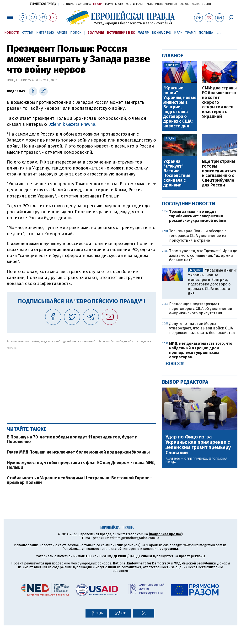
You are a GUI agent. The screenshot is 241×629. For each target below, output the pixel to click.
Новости (11, 33)
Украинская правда (43, 3)
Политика (67, 4)
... (219, 31)
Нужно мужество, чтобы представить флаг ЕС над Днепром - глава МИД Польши (81, 465)
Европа (97, 4)
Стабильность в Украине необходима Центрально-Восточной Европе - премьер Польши (79, 480)
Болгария (95, 33)
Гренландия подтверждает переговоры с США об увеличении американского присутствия (200, 308)
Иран (178, 33)
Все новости (175, 363)
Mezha (195, 4)
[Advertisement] (81, 382)
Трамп (190, 33)
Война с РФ (161, 33)
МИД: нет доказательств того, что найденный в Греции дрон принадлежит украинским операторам (200, 350)
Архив (62, 33)
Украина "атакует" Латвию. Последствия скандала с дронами (176, 173)
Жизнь (159, 4)
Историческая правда (139, 4)
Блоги (119, 4)
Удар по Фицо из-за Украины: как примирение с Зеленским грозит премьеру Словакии (198, 444)
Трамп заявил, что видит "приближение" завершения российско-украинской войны (197, 216)
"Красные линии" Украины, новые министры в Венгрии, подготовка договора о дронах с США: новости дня (179, 107)
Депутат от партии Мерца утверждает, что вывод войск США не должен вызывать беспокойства (202, 328)
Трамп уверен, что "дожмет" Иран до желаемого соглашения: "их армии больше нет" (203, 255)
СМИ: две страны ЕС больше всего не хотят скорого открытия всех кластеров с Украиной (219, 102)
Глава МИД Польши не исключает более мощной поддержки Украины (78, 452)
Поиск (75, 33)
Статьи (27, 33)
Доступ (206, 4)
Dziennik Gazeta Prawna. (72, 124)
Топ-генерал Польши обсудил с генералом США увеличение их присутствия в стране (197, 235)
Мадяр (143, 33)
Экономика (83, 4)
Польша (206, 33)
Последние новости (188, 203)
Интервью (45, 33)
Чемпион (171, 4)
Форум (109, 4)
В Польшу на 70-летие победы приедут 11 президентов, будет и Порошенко (72, 439)
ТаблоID (184, 4)
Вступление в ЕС (121, 33)
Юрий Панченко (195, 458)
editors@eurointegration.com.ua (134, 538)
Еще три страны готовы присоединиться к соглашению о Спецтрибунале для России (219, 173)
